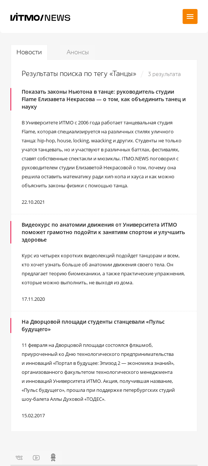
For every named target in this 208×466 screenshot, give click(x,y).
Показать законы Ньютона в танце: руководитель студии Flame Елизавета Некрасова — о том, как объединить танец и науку (104, 99)
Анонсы (77, 52)
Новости (29, 52)
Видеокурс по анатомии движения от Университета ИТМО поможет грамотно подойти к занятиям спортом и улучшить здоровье (103, 232)
